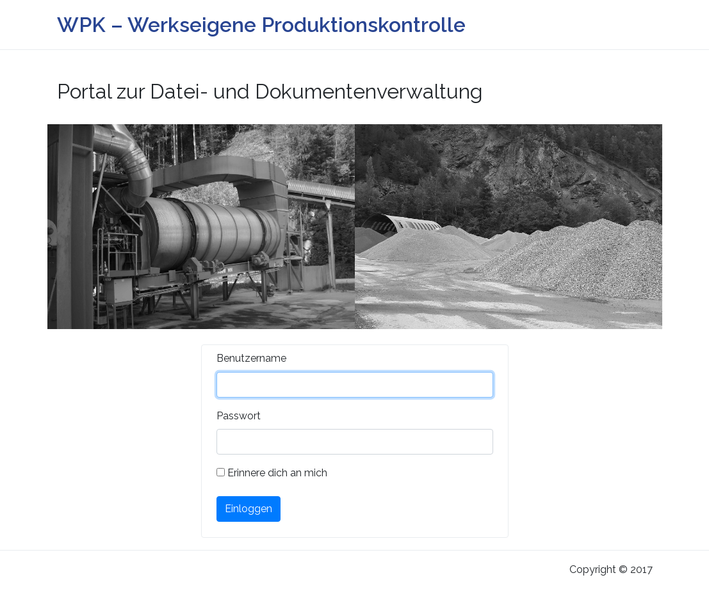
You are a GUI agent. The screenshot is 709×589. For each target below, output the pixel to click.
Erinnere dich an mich (271, 473)
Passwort (238, 416)
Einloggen (248, 509)
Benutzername (251, 358)
